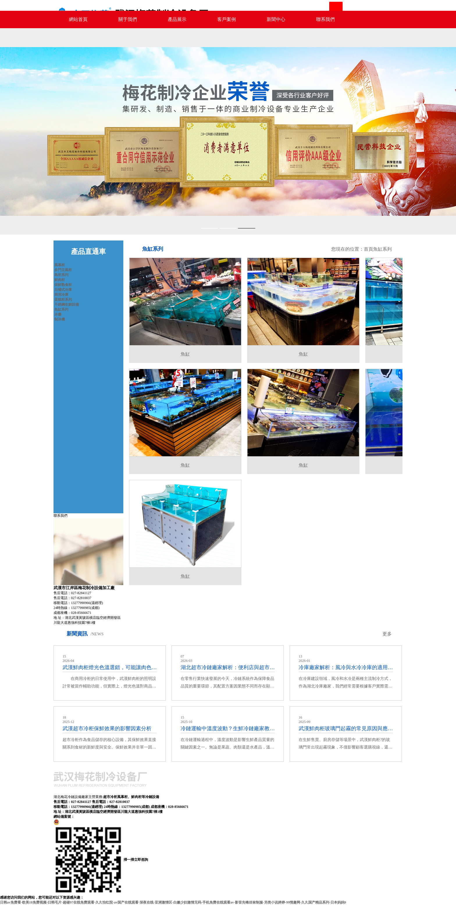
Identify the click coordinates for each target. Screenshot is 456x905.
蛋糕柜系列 (63, 299)
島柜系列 (61, 275)
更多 (387, 633)
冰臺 (57, 314)
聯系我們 (325, 19)
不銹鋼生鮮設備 (66, 304)
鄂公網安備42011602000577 (80, 822)
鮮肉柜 (59, 280)
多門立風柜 (63, 270)
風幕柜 (59, 265)
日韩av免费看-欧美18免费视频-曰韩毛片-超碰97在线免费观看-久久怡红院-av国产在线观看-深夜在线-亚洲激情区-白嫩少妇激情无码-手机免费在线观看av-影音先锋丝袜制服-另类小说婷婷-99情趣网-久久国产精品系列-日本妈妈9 (173, 902)
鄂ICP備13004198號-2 (91, 817)
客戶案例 (226, 19)
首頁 (368, 249)
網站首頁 (78, 19)
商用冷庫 (61, 295)
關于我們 (127, 19)
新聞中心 (276, 19)
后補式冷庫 (63, 290)
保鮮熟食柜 (63, 285)
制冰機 (59, 319)
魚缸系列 (61, 309)
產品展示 (177, 19)
